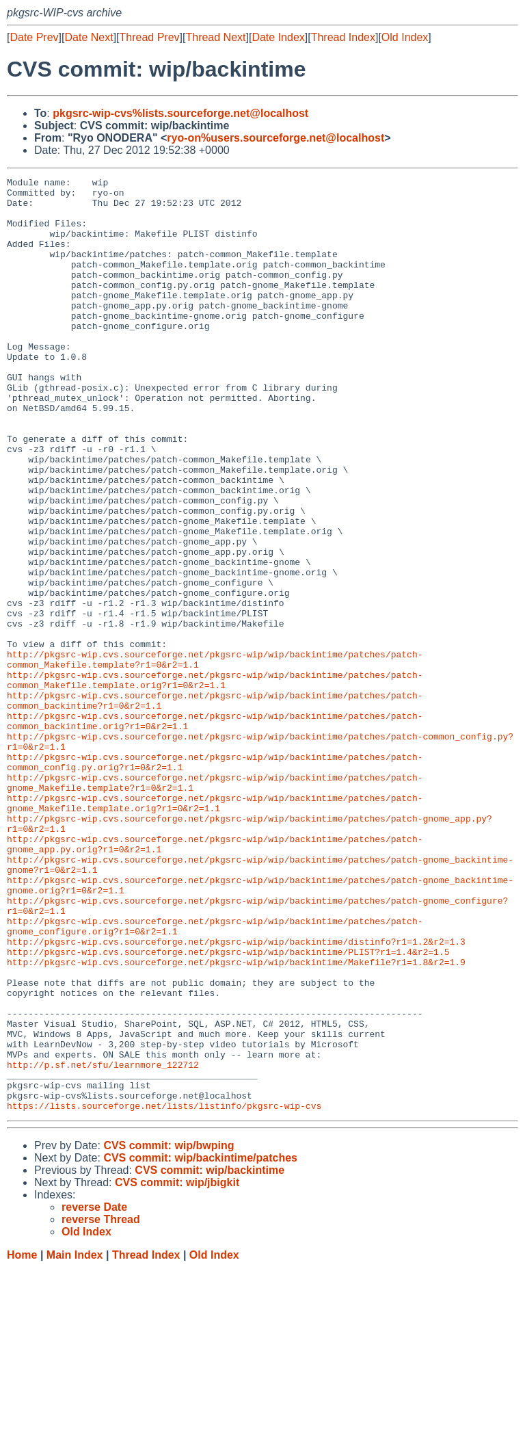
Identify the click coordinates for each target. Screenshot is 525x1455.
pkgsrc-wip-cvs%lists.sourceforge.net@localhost (180, 113)
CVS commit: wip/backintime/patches (200, 1344)
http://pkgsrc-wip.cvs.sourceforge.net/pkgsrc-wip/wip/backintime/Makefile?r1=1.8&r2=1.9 (236, 1120)
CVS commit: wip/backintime (209, 1357)
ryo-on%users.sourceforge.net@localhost (275, 138)
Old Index (404, 37)
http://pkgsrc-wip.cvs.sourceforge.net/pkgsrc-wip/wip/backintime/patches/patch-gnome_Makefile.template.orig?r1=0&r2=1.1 (214, 929)
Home (22, 1441)
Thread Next (215, 37)
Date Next (88, 37)
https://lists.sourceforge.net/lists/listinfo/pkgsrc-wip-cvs (164, 1292)
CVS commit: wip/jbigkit (177, 1369)
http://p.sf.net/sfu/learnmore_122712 (103, 1243)
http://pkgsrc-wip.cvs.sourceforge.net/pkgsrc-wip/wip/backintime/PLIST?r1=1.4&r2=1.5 (228, 1107)
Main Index (74, 1441)
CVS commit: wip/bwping (168, 1332)
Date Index (278, 37)
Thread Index (343, 37)
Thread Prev (150, 37)
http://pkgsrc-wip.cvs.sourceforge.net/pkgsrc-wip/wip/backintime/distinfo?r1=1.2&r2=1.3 (236, 1095)
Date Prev (34, 37)
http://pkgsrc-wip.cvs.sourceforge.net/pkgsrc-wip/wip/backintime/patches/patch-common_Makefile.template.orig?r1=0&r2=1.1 (214, 781)
